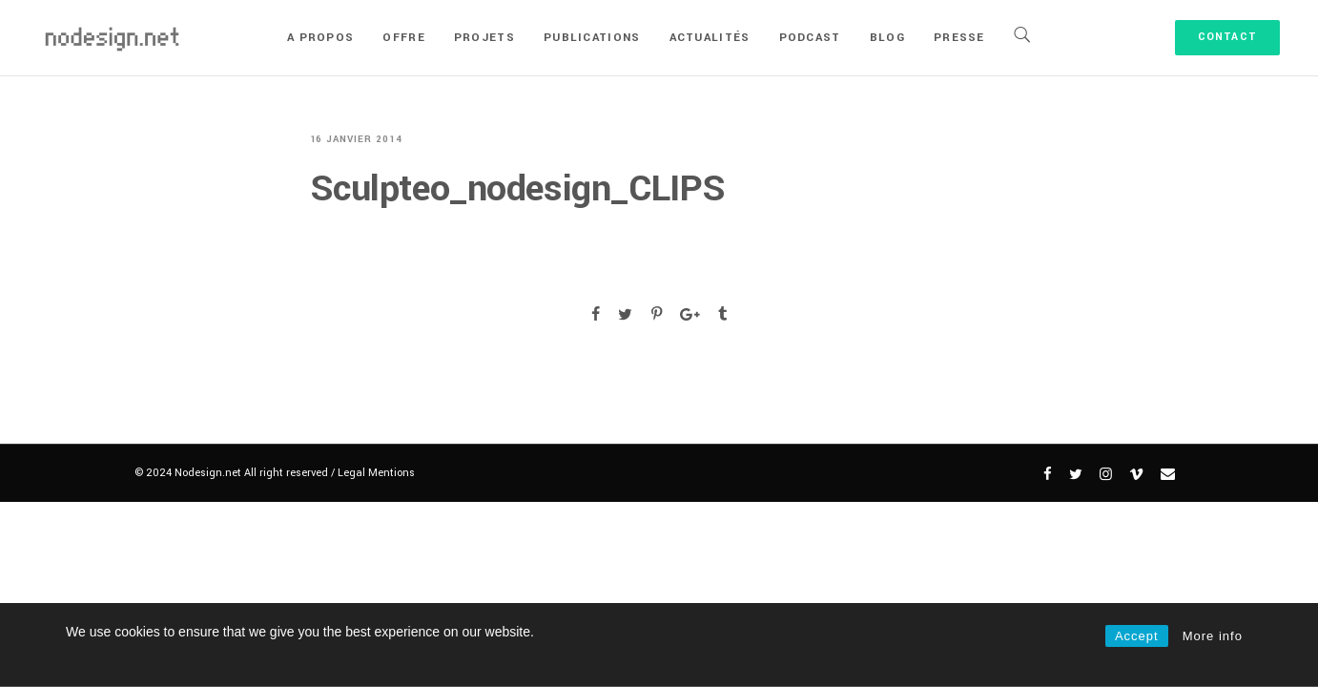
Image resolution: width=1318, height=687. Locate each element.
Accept (1137, 636)
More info (1213, 636)
